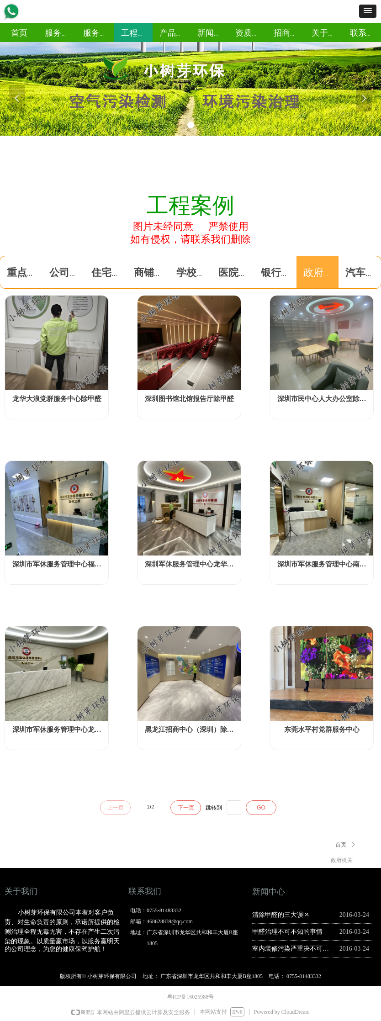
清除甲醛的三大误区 (281, 914)
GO (261, 807)
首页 (340, 844)
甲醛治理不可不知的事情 (287, 931)
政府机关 (342, 860)
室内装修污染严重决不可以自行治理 (293, 948)
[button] (367, 11)
